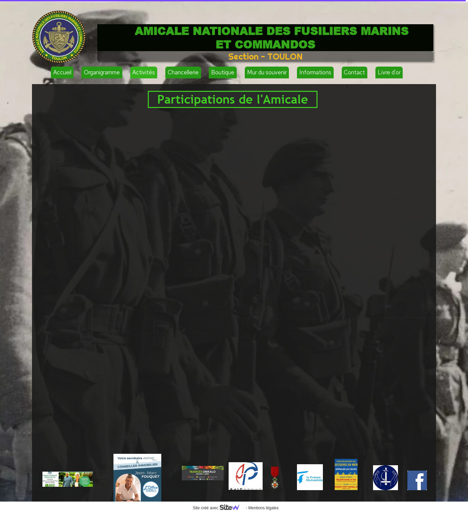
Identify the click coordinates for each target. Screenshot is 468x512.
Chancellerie (183, 72)
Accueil (62, 72)
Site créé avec (218, 508)
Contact (354, 72)
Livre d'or (389, 72)
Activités (143, 72)
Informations (315, 72)
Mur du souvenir (267, 72)
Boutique (222, 72)
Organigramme (102, 72)
